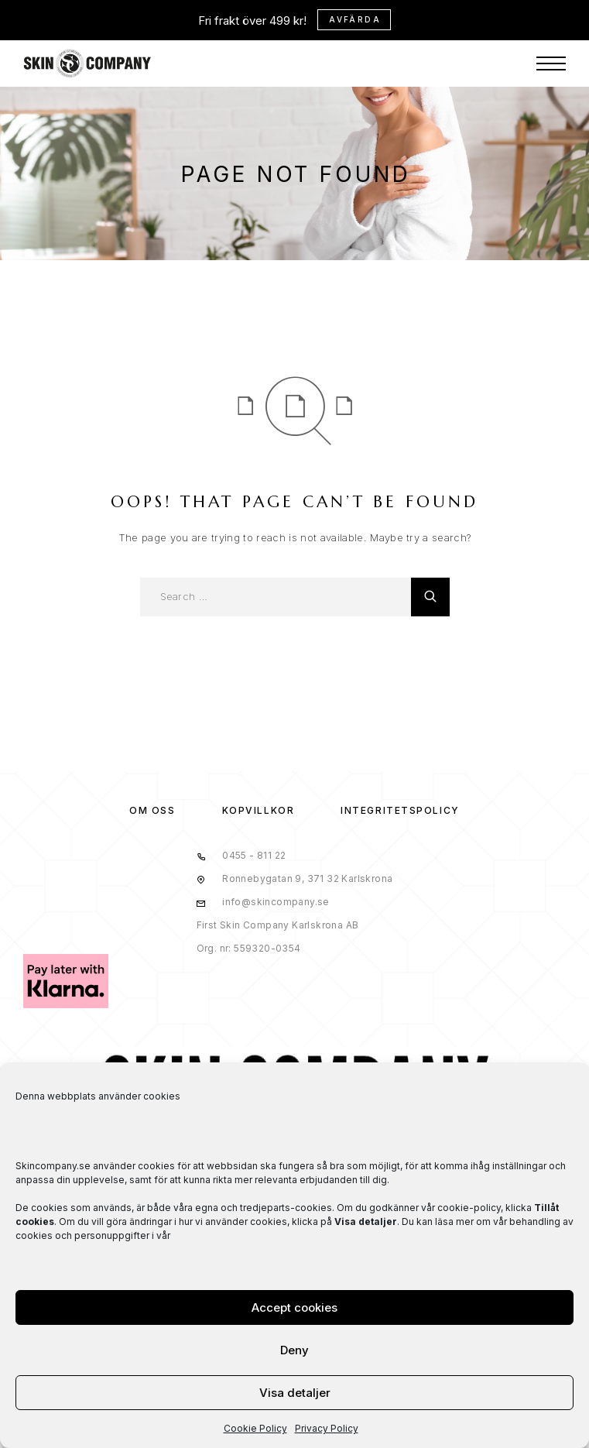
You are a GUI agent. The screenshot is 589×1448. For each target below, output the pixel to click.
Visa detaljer (294, 1392)
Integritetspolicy (400, 810)
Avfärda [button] (355, 19)
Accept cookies (294, 1307)
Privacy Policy (326, 1428)
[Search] (430, 597)
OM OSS (152, 810)
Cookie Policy (255, 1428)
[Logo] (87, 63)
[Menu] (551, 63)
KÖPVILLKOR (258, 810)
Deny (294, 1350)
